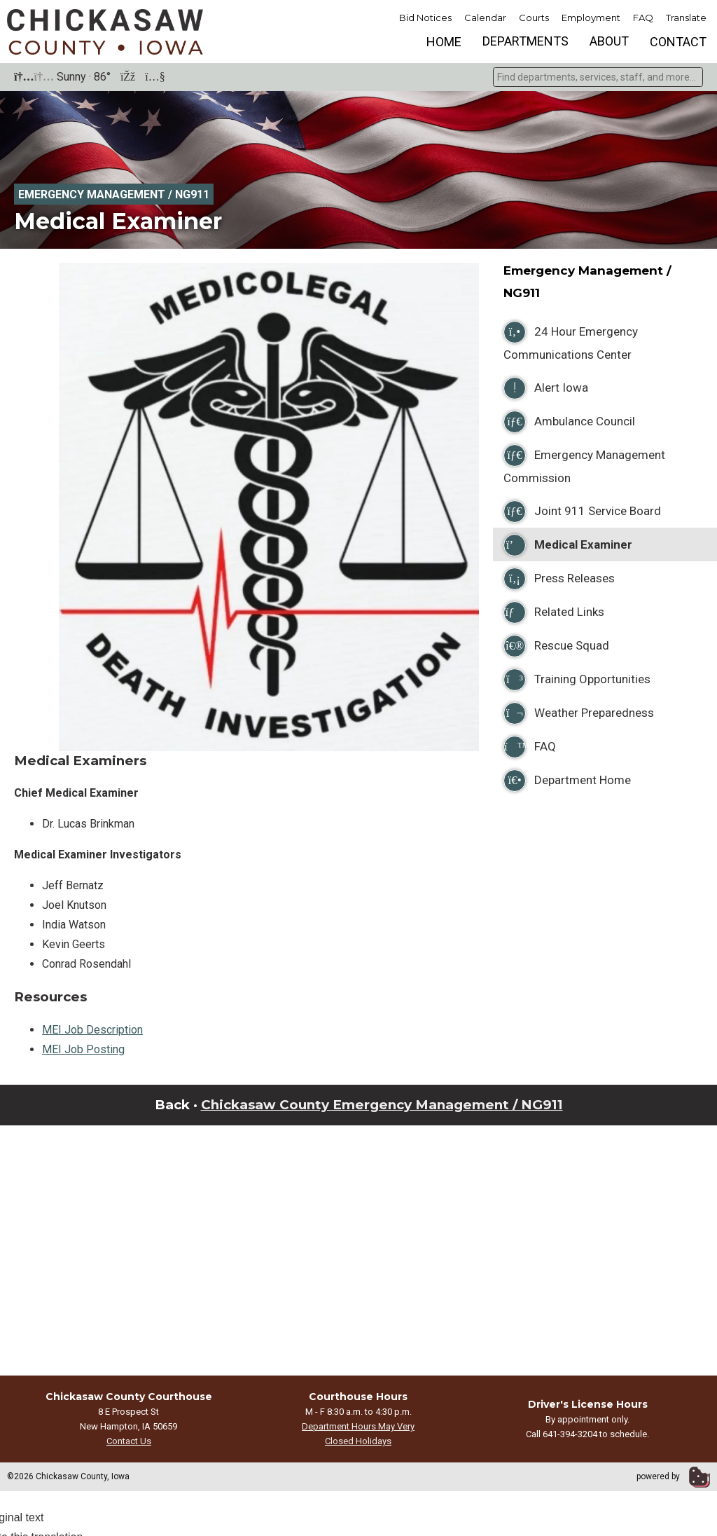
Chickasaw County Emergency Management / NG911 (382, 1105)
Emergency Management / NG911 (113, 194)
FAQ (643, 17)
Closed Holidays (358, 1441)
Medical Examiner (567, 545)
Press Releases (559, 579)
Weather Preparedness (578, 713)
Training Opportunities (576, 679)
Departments (525, 41)
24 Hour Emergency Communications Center (570, 341)
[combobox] (598, 77)
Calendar (485, 17)
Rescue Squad (556, 646)
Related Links (553, 612)
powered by (673, 1476)
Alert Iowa (545, 388)
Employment (591, 17)
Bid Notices (425, 17)
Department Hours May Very (358, 1426)
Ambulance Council (569, 422)
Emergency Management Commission (584, 464)
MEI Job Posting (83, 1049)
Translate (686, 17)
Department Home (567, 780)
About (609, 41)
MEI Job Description (92, 1029)
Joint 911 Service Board (582, 511)
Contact (678, 41)
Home (443, 41)
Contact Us (128, 1441)
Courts (534, 17)
